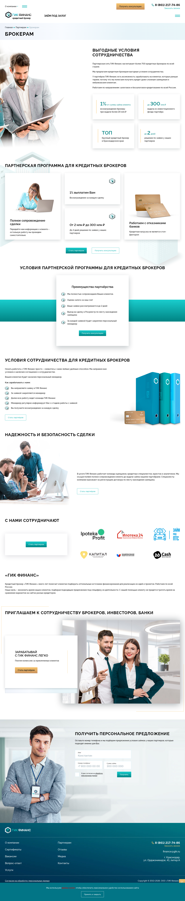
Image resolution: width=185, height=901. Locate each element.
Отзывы (54, 6)
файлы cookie (68, 887)
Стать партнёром (76, 251)
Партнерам (39, 6)
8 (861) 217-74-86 (167, 5)
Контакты (77, 6)
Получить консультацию (130, 6)
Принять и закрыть (92, 894)
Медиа (65, 6)
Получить (123, 776)
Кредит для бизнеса (90, 15)
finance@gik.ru (171, 853)
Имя (80, 754)
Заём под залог (55, 15)
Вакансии (10, 857)
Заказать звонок (172, 8)
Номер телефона (84, 765)
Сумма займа (112, 765)
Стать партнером (36, 546)
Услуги (25, 6)
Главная (9, 27)
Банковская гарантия (149, 15)
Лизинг (119, 15)
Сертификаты (13, 851)
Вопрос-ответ (13, 864)
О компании (10, 6)
